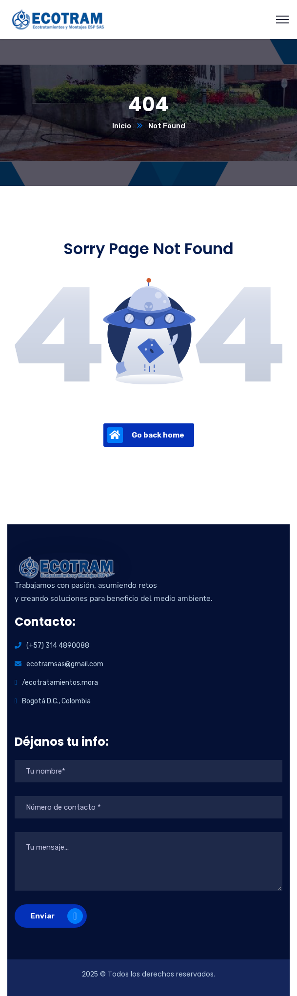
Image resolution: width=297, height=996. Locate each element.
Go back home (145, 435)
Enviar (56, 916)
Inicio (121, 125)
